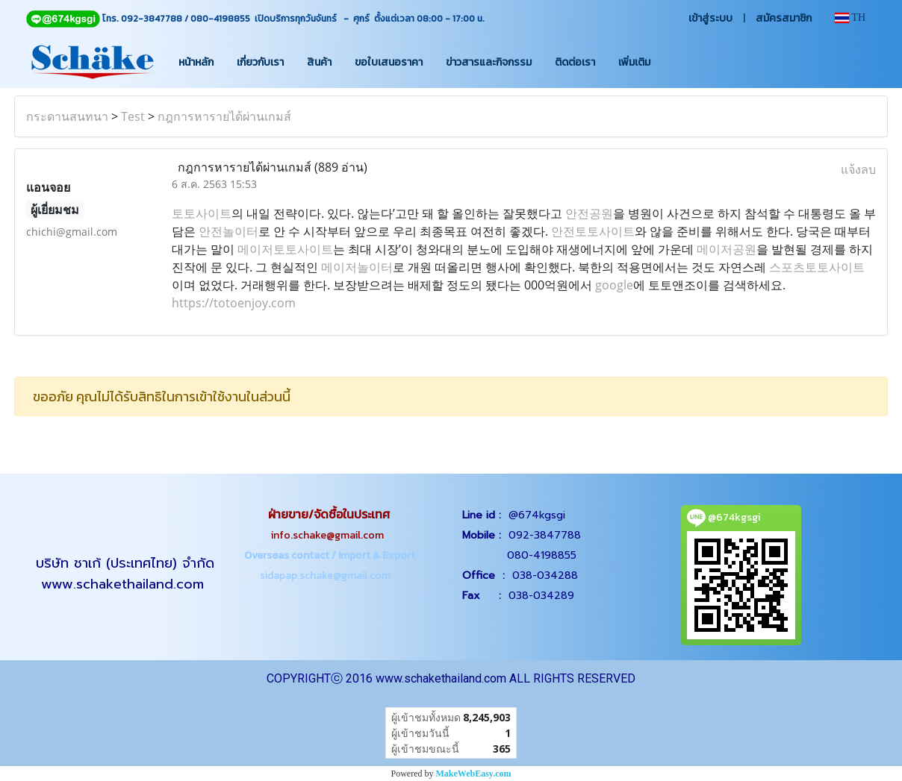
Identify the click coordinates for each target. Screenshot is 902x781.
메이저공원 (726, 249)
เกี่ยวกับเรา (260, 62)
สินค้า (319, 62)
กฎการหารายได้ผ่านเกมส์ (224, 116)
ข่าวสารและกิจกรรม (489, 62)
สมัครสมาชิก (784, 18)
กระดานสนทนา (67, 116)
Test (133, 116)
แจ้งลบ (858, 169)
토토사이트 (201, 213)
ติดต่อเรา (575, 62)
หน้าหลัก (196, 62)
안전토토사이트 (593, 231)
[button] (675, 62)
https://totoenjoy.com (234, 303)
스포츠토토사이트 (817, 267)
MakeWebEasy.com (473, 773)
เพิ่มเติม (634, 62)
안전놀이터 (228, 231)
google (614, 285)
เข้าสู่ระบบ (710, 18)
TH (850, 17)
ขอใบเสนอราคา (389, 62)
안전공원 (589, 213)
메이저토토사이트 (285, 249)
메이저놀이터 (357, 267)
